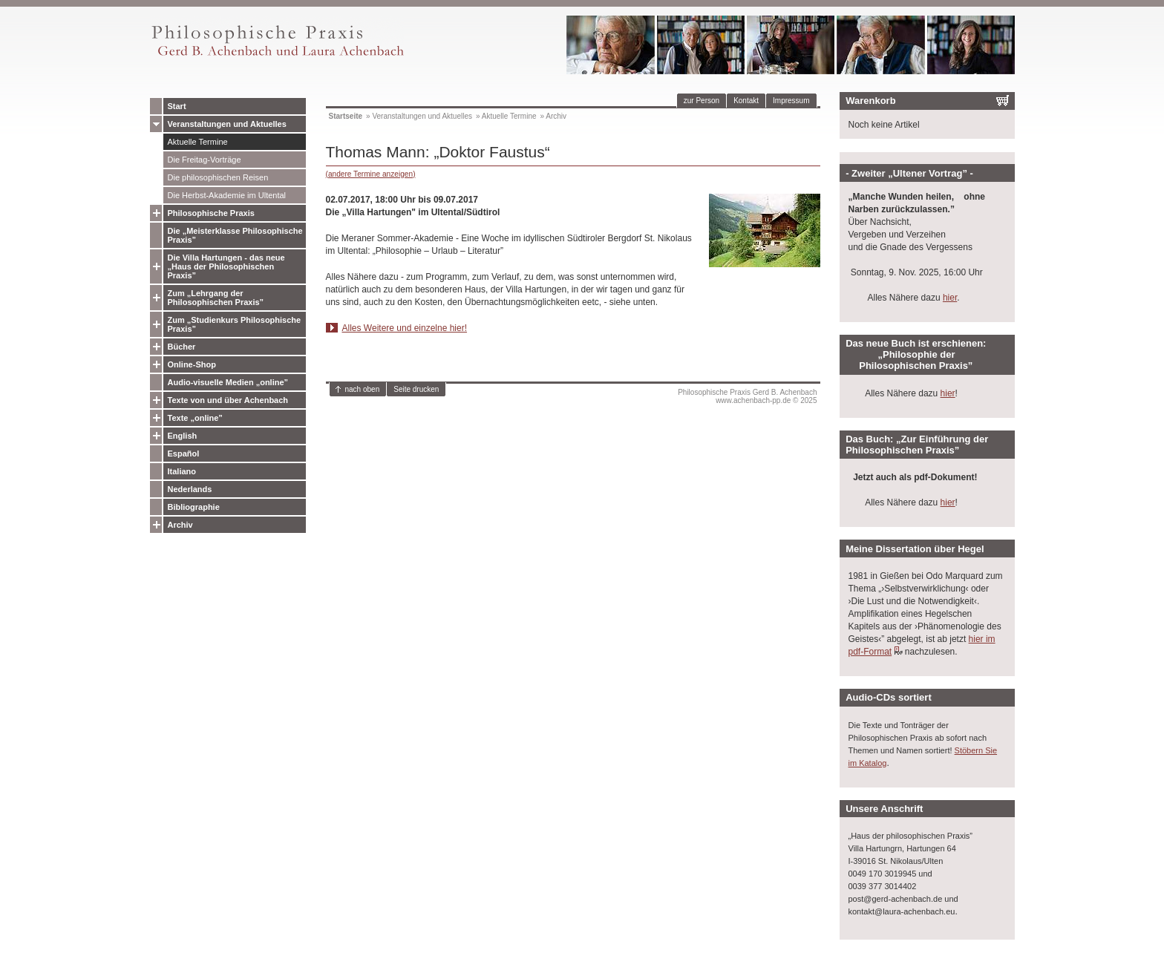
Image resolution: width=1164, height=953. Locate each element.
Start (177, 106)
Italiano (182, 471)
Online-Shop (192, 364)
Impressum (791, 100)
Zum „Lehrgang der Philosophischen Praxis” (216, 298)
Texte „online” (195, 417)
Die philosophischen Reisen (218, 177)
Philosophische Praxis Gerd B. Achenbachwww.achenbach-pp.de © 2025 (747, 396)
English (182, 435)
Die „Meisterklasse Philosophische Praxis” (235, 235)
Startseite (346, 116)
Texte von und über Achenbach (228, 400)
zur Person (701, 100)
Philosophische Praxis (211, 213)
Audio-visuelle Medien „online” (228, 382)
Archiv (180, 524)
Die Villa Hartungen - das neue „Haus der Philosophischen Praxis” (226, 266)
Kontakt (746, 100)
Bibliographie (194, 506)
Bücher (182, 346)
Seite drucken (416, 389)
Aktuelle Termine (198, 141)
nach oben (362, 389)
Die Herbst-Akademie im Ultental (227, 195)
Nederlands (190, 489)
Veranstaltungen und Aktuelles (227, 123)
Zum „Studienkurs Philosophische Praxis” (234, 324)
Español (184, 453)
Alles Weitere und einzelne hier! (405, 328)
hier (950, 297)
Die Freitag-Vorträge (204, 159)
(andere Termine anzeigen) (371, 174)
